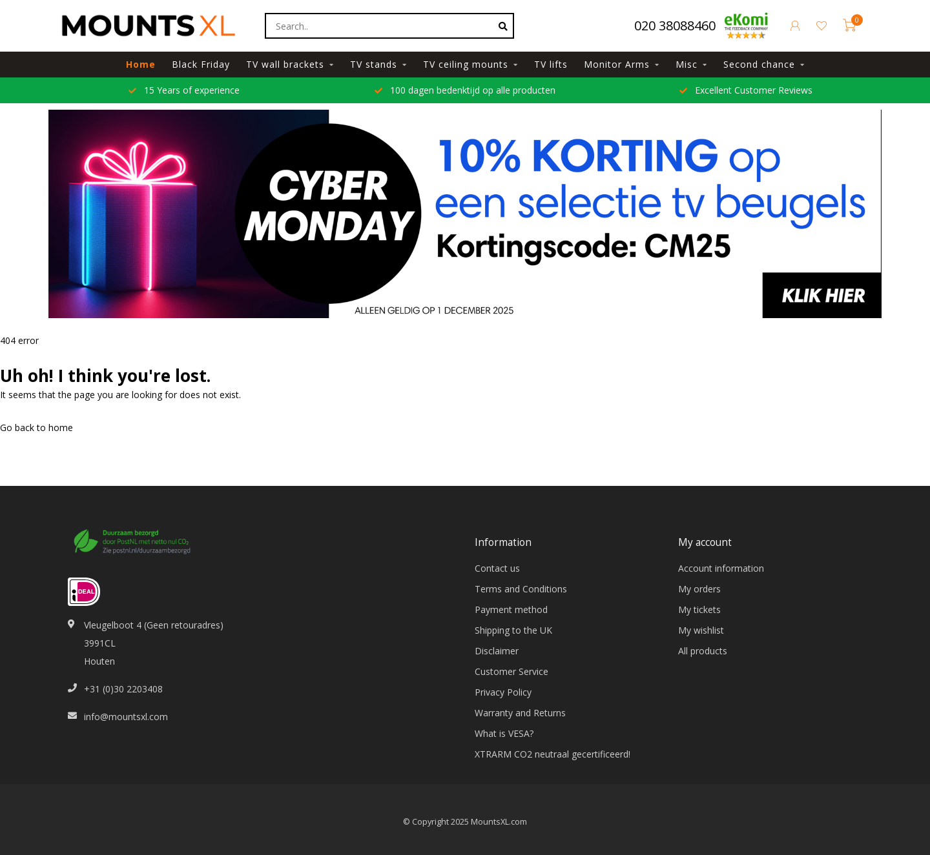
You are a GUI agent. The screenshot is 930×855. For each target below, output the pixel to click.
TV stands (373, 64)
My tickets (699, 609)
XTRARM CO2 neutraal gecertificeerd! (552, 754)
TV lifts (551, 64)
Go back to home (36, 427)
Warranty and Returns (520, 713)
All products (702, 651)
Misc (687, 64)
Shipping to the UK (513, 630)
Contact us (497, 568)
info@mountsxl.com (126, 716)
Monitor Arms (617, 64)
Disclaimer (497, 651)
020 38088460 (675, 25)
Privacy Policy (503, 692)
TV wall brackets (285, 64)
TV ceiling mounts (465, 64)
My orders (699, 589)
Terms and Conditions (521, 589)
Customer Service (511, 671)
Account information (721, 568)
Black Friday (201, 64)
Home (141, 64)
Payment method (511, 609)
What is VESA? (504, 733)
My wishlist (701, 630)
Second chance (759, 64)
